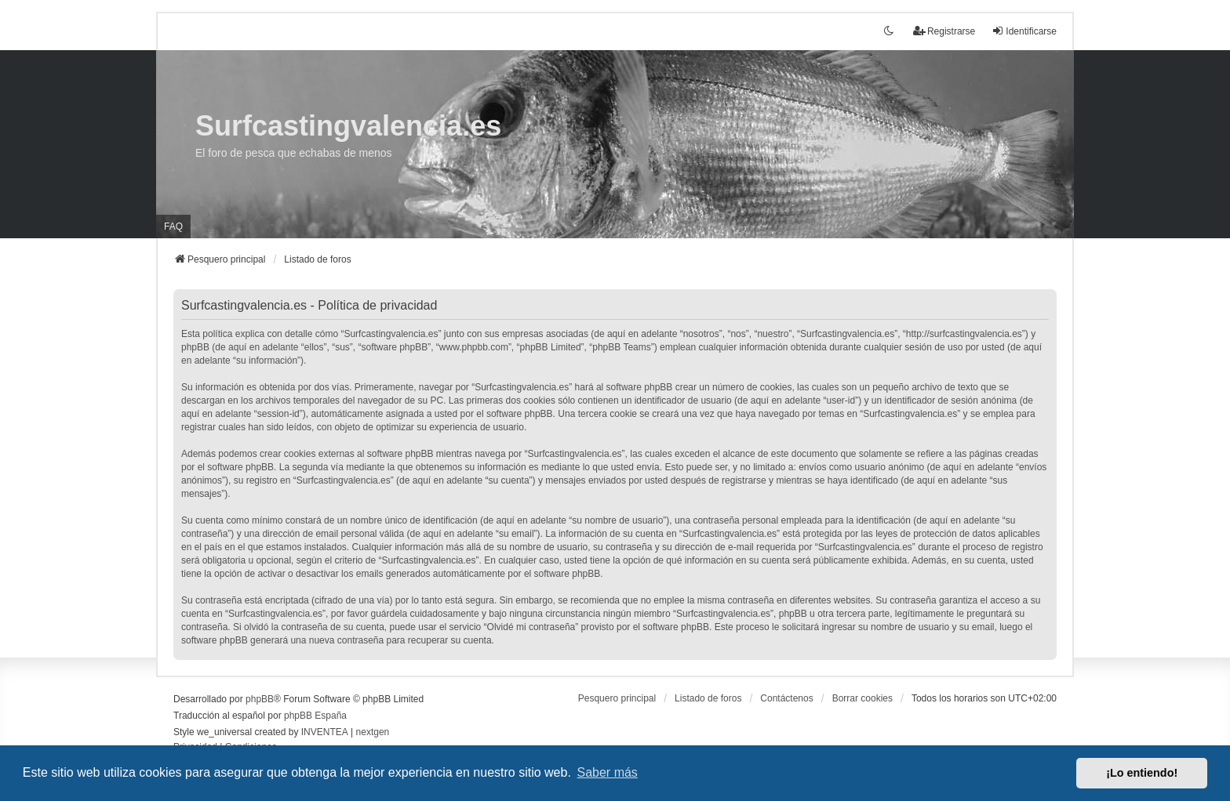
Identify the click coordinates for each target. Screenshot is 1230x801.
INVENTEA (324, 732)
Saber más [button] (607, 772)
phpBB (260, 699)
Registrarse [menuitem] (944, 31)
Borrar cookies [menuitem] (862, 698)
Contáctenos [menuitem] (786, 698)
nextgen (373, 732)
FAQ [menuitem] (173, 226)
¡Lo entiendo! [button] (1141, 773)
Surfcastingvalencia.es (348, 126)
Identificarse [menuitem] (1024, 31)
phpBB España (315, 715)
